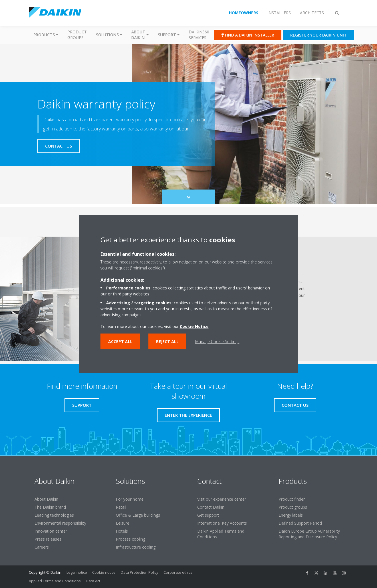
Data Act (93, 580)
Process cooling (130, 539)
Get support (208, 515)
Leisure (122, 523)
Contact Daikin (210, 507)
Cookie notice (104, 572)
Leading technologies (54, 515)
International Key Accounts (222, 523)
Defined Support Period (300, 523)
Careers (42, 547)
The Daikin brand (50, 507)
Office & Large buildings (138, 515)
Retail (121, 507)
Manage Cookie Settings (217, 341)
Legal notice (76, 572)
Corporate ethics (178, 572)
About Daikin (46, 499)
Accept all (120, 341)
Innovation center (51, 531)
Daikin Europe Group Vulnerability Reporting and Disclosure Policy (309, 533)
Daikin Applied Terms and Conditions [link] (220, 533)
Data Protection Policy (139, 572)
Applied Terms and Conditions (55, 580)
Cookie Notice (194, 326)
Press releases (48, 539)
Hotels (122, 531)
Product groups (77, 34)
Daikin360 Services (199, 34)
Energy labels (291, 515)
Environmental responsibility (60, 523)
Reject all (167, 341)
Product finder (292, 499)
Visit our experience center (221, 499)
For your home (130, 499)
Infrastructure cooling (136, 547)
